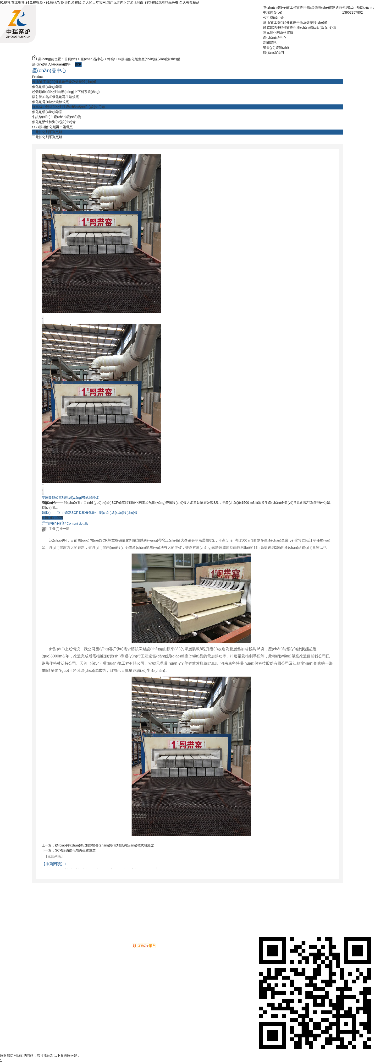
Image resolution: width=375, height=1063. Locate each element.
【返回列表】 (54, 856)
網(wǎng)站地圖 (102, 936)
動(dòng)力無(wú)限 (115, 947)
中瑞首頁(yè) (272, 12)
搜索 (78, 64)
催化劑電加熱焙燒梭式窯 (50, 102)
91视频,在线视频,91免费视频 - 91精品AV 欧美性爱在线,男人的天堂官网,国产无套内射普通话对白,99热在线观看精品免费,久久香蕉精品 (99, 2)
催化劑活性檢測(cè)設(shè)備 (54, 122)
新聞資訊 (269, 42)
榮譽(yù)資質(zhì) (276, 47)
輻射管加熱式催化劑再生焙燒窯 (55, 97)
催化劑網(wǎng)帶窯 (47, 87)
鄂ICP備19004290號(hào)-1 (141, 941)
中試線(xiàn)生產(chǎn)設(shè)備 (56, 117)
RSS (119, 936)
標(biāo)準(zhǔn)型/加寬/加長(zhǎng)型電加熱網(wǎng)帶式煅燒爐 (104, 845)
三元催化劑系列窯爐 (278, 32)
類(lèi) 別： (53, 513)
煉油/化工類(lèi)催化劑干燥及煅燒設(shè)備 (295, 22)
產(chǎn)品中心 (274, 37)
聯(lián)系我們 (273, 52)
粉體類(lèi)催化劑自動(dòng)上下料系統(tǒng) (66, 92)
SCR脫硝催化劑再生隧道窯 (52, 127)
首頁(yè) (70, 59)
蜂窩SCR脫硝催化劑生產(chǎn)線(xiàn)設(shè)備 (299, 27)
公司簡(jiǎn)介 (273, 17)
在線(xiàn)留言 (52, 518)
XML (128, 936)
